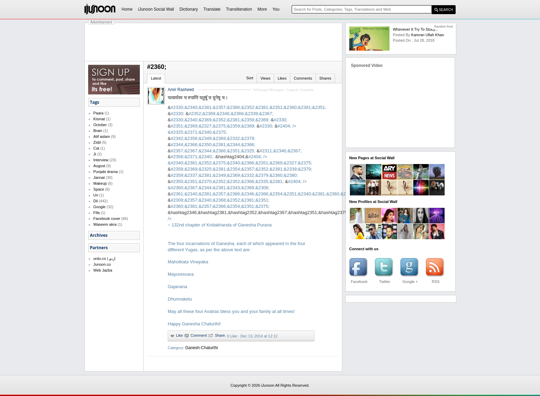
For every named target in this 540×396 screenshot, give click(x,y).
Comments (303, 78)
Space (98, 189)
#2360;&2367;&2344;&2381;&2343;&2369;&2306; (220, 187)
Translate (212, 9)
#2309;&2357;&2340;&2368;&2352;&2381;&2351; (220, 200)
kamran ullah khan (427, 35)
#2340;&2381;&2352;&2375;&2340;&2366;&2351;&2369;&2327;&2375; (241, 162)
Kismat (99, 119)
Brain (97, 131)
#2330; (178, 113)
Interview (100, 160)
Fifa (96, 213)
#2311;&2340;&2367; (281, 150)
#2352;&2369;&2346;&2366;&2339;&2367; (231, 113)
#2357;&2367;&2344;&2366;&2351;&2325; (213, 150)
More (262, 9)
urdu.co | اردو (104, 258)
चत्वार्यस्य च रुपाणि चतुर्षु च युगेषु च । (197, 97)
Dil (95, 201)
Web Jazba (102, 270)
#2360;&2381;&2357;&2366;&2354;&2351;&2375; (220, 206)
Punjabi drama (105, 172)
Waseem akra (104, 224)
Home (127, 9)
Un (95, 195)
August (99, 166)
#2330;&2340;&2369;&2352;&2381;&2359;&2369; (220, 119)
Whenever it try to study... (415, 29)
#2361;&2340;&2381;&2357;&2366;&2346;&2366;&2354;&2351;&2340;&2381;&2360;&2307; (263, 193)
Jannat (99, 177)
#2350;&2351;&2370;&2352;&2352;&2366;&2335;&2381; (227, 181)
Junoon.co (102, 264)
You (275, 9)
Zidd (97, 142)
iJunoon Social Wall (156, 9)
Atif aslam (101, 136)
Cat (96, 148)
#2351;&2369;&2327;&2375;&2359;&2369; (213, 126)
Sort (249, 78)
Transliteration (239, 9)
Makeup (100, 183)
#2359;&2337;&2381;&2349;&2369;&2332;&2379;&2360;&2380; (234, 175)
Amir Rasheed (181, 89)
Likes (282, 78)
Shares (325, 78)
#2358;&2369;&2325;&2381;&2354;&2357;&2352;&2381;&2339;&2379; (241, 169)
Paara (98, 113)
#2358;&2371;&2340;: (192, 156)
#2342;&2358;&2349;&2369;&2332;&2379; (213, 138)
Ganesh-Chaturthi (201, 347)
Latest (156, 78)
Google (99, 207)
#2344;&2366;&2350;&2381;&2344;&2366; (213, 144)
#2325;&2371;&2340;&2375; (199, 132)
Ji (94, 154)
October (100, 125)
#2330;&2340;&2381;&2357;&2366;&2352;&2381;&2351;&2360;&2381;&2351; (248, 107)
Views (265, 78)
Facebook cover (106, 218)
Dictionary (188, 9)
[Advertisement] (213, 42)
